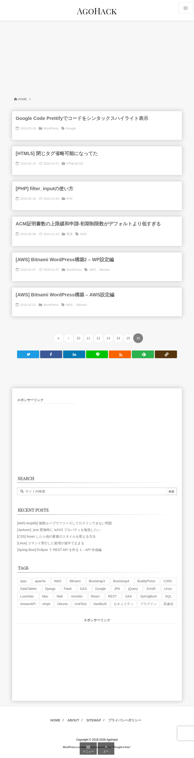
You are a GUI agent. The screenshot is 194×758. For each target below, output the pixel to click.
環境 (69, 234)
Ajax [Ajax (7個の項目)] (23, 581)
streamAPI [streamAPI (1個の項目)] (28, 604)
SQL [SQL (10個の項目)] (168, 596)
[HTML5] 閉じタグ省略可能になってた (57, 153)
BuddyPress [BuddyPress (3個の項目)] (146, 581)
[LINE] (97, 354)
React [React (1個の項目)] (95, 596)
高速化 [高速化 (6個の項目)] (168, 604)
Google (71, 128)
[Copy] (166, 354)
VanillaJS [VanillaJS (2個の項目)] (100, 604)
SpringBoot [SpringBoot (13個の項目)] (148, 596)
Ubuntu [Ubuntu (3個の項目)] (62, 604)
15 (128, 338)
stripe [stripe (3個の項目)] (46, 604)
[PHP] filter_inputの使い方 (44, 188)
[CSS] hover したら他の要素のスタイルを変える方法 (56, 536)
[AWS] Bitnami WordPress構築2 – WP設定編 (65, 259)
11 (88, 338)
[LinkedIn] (74, 354)
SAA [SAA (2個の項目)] (128, 596)
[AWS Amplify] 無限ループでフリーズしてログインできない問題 (64, 523)
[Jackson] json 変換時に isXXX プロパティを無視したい (59, 530)
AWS (83, 234)
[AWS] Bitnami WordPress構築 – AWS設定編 (65, 294)
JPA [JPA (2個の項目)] (117, 589)
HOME (55, 720)
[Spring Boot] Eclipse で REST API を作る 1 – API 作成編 (59, 550)
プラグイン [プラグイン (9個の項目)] (148, 604)
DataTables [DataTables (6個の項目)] (28, 589)
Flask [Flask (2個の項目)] (68, 589)
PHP (69, 198)
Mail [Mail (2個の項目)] (60, 596)
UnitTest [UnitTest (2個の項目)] (80, 604)
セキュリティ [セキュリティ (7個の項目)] (124, 604)
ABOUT (73, 720)
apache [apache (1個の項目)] (40, 581)
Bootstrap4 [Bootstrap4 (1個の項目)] (121, 581)
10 (78, 338)
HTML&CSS (74, 163)
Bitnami (105, 269)
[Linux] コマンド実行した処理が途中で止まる (50, 543)
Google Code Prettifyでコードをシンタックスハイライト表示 (82, 118)
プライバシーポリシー (124, 720)
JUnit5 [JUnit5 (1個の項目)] (151, 589)
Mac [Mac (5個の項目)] (45, 596)
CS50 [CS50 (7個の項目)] (167, 581)
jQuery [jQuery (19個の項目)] (133, 589)
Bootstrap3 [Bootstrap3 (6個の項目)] (97, 581)
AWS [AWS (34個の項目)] (57, 581)
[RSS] (120, 354)
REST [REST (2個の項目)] (112, 596)
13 (108, 338)
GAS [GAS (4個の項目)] (83, 589)
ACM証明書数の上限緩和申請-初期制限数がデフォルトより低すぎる (88, 223)
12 (98, 338)
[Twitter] (28, 354)
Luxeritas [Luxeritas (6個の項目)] (27, 596)
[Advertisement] (97, 56)
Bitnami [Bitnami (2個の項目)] (75, 581)
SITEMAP (93, 720)
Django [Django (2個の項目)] (50, 589)
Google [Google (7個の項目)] (100, 589)
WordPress (51, 128)
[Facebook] (51, 354)
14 (118, 338)
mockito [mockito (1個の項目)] (77, 596)
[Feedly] (143, 354)
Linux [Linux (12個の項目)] (168, 589)
